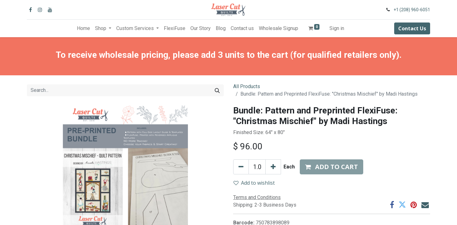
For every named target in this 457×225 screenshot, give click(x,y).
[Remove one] (241, 166)
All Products (246, 86)
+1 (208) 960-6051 (412, 9)
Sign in (336, 28)
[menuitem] (83, 28)
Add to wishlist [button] (254, 182)
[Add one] (273, 166)
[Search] (217, 90)
